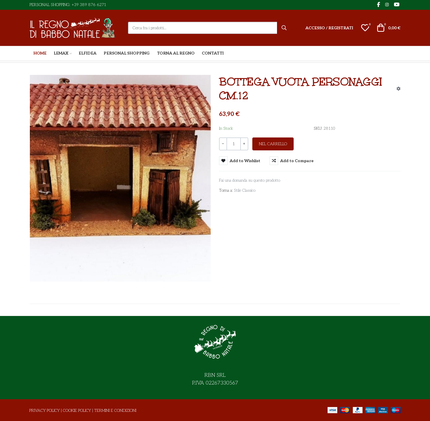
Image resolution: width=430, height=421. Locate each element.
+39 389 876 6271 (88, 4)
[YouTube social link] (396, 5)
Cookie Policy (77, 410)
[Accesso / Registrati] (329, 28)
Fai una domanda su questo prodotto (249, 180)
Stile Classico (244, 190)
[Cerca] (284, 28)
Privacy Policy (44, 410)
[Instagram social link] (387, 5)
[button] (365, 28)
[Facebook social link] (378, 5)
